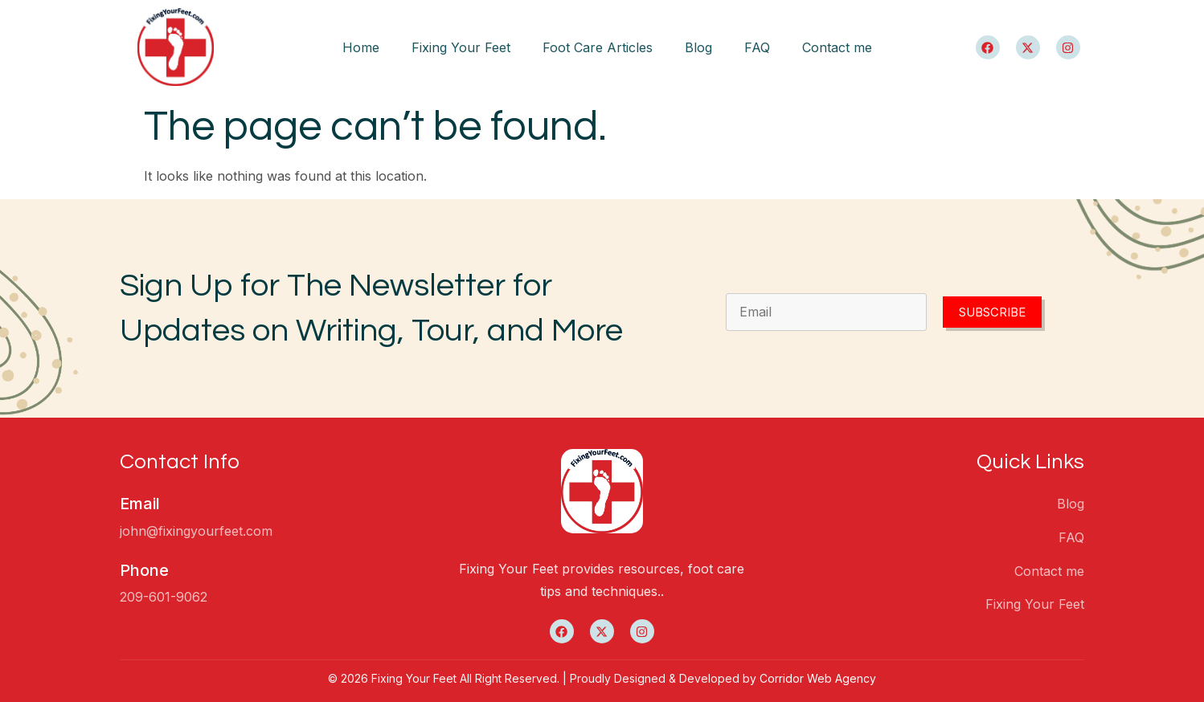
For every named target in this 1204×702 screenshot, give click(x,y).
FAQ (757, 47)
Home (360, 47)
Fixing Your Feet (461, 47)
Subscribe (992, 312)
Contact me (837, 47)
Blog (698, 47)
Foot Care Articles (598, 47)
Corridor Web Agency (818, 678)
